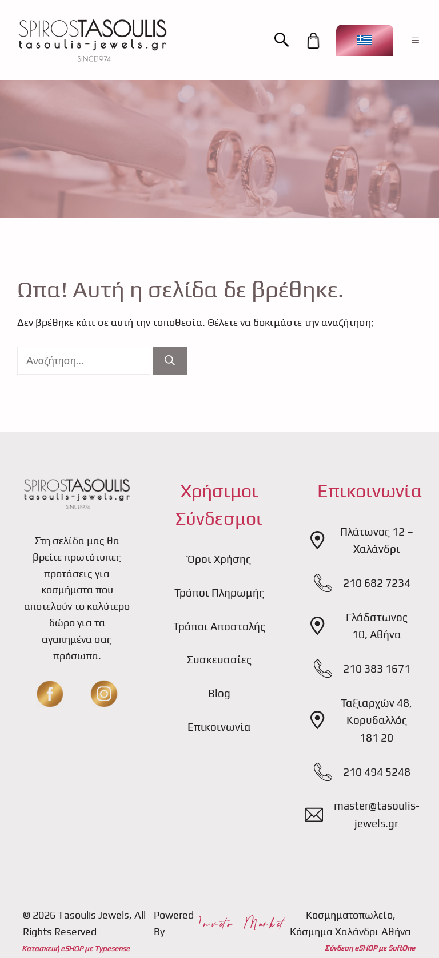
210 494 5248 (376, 772)
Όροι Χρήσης (219, 559)
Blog (219, 693)
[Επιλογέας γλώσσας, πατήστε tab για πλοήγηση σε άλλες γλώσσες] (364, 40)
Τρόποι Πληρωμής (219, 592)
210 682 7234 (376, 583)
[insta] (104, 693)
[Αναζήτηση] (170, 361)
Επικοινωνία (219, 726)
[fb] (49, 693)
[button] (287, 40)
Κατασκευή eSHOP (52, 948)
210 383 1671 (376, 668)
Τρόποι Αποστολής (219, 626)
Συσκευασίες (219, 659)
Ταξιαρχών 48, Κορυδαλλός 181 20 (376, 720)
